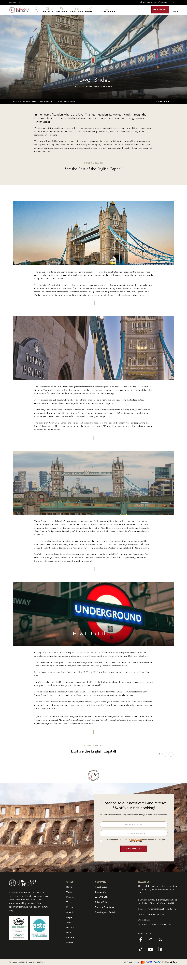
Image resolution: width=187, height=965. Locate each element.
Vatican (69, 892)
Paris (68, 932)
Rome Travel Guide (28, 101)
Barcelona (71, 927)
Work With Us (101, 897)
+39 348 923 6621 (165, 903)
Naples (69, 917)
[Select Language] (169, 2)
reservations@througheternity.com (160, 909)
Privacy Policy (136, 840)
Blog (15, 101)
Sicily (68, 922)
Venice (69, 902)
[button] (162, 101)
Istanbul (70, 942)
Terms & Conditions (104, 907)
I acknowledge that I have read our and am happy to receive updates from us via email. (135, 841)
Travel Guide (101, 887)
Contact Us (100, 892)
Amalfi (69, 912)
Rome (69, 887)
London (70, 937)
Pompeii (70, 907)
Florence (70, 897)
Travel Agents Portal (105, 912)
